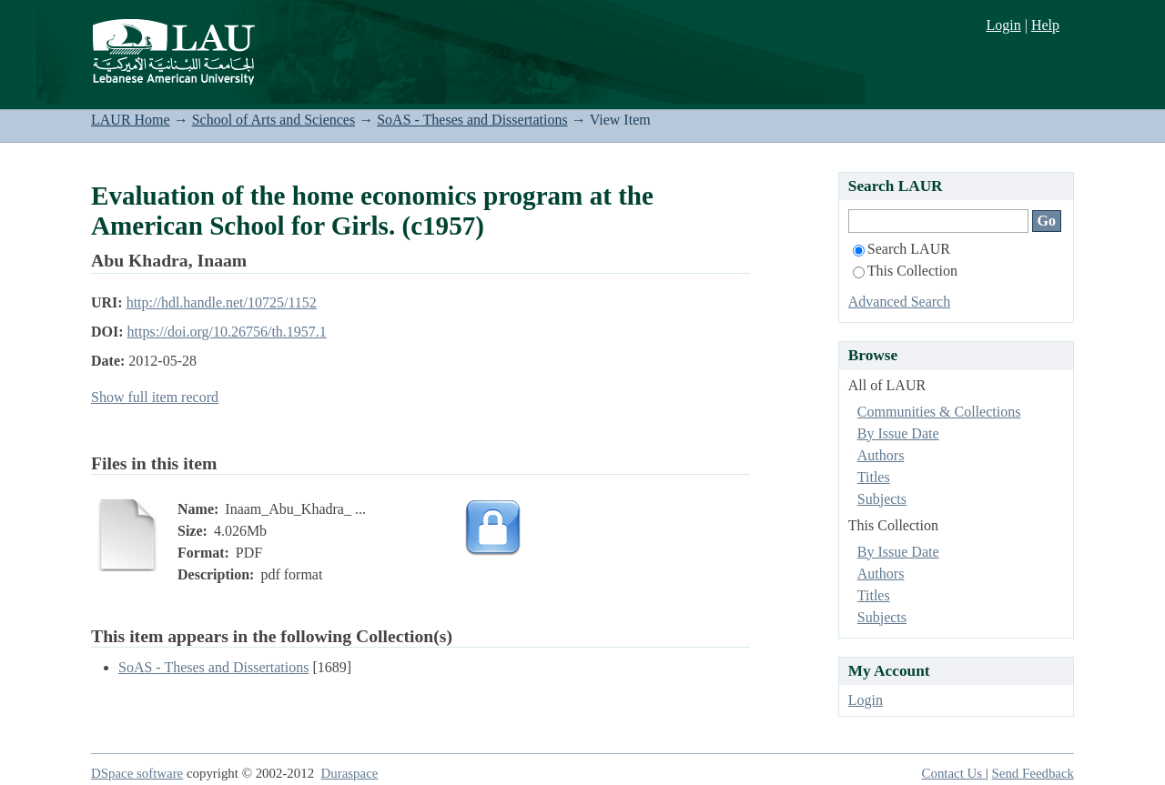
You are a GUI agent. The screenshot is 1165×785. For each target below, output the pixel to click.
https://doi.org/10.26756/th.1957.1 (227, 331)
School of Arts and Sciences (274, 119)
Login (1003, 25)
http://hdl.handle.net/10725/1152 (222, 302)
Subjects (882, 499)
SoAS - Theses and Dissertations (472, 119)
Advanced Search (899, 301)
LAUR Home (130, 119)
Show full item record (154, 397)
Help (1045, 25)
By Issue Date (898, 433)
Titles (873, 477)
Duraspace (350, 773)
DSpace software (137, 773)
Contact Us (954, 773)
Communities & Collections (939, 411)
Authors (881, 455)
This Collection (905, 270)
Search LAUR (901, 249)
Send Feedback (1033, 773)
